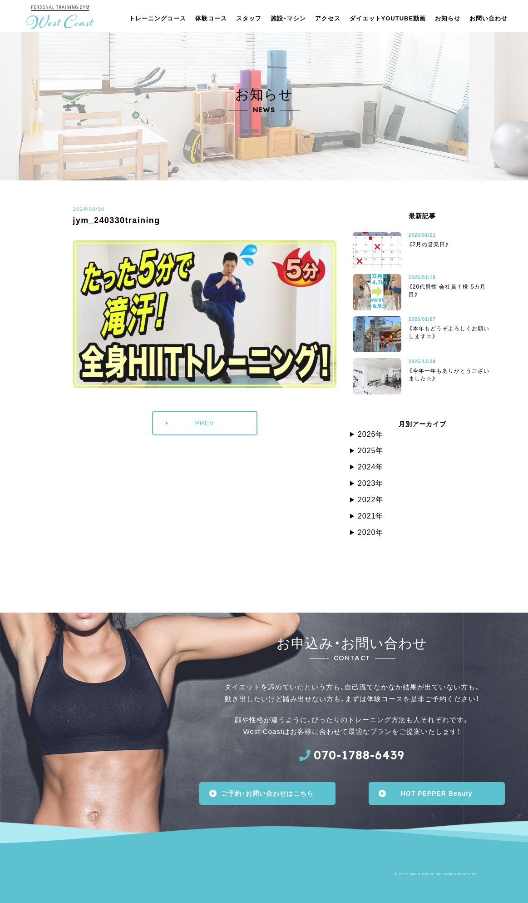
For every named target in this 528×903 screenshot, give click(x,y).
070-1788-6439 (359, 755)
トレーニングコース (157, 18)
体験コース (211, 18)
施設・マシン (288, 18)
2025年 (371, 450)
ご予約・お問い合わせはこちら (267, 793)
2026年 (371, 434)
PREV (204, 423)
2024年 (371, 467)
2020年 (371, 532)
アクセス (327, 18)
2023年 (371, 483)
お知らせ (447, 18)
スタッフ (249, 18)
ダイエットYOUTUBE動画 (388, 18)
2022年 (371, 500)
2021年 (371, 516)
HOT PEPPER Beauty (437, 793)
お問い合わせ (488, 18)
